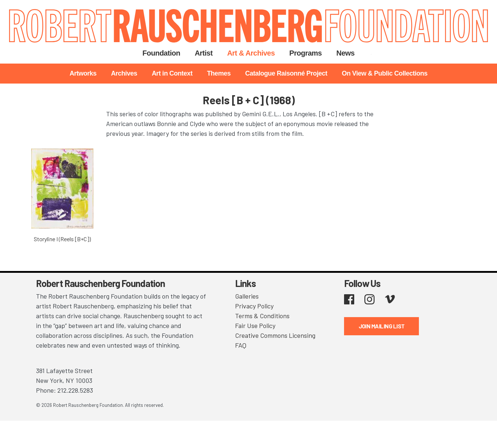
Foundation (161, 53)
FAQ (240, 345)
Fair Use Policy (255, 325)
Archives (124, 73)
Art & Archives (251, 53)
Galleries (247, 296)
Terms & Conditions (262, 316)
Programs (305, 53)
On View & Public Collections (385, 73)
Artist (204, 53)
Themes (219, 73)
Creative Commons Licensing (275, 335)
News (345, 53)
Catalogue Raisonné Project (286, 73)
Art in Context (172, 73)
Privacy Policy (254, 306)
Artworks (83, 73)
